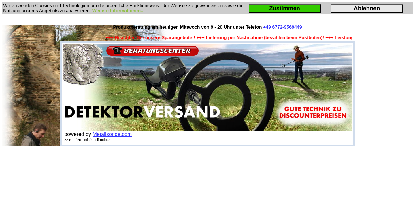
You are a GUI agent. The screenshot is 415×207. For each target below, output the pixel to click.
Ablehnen (367, 8)
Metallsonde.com (112, 134)
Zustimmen (284, 8)
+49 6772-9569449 (282, 27)
